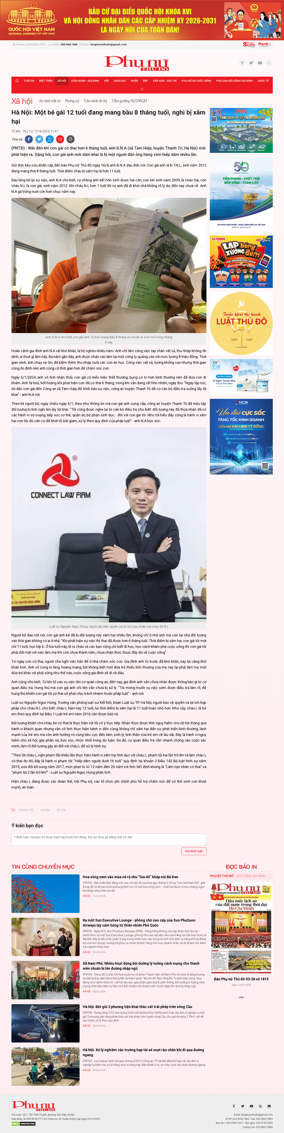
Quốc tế (263, 80)
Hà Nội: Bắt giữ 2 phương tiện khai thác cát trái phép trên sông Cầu (137, 1007)
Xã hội (62, 80)
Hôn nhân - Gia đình (85, 80)
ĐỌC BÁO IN (241, 867)
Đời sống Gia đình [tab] (251, 875)
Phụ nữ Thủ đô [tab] (222, 875)
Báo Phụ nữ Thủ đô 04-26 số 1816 (241, 979)
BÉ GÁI (61, 810)
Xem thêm (241, 1004)
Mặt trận (46, 80)
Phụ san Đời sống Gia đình (234, 80)
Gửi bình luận (194, 851)
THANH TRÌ (26, 810)
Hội (106, 80)
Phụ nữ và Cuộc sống (196, 80)
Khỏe (134, 80)
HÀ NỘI (45, 810)
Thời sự (29, 80)
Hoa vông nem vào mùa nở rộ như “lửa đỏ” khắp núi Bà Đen (130, 877)
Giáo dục (120, 80)
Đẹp (145, 80)
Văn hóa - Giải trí (165, 80)
